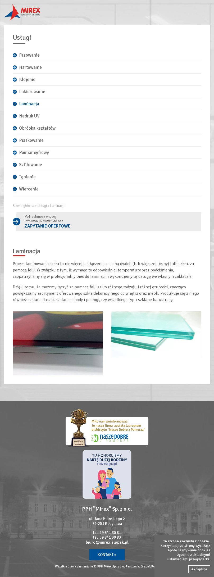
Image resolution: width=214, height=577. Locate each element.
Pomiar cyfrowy (34, 152)
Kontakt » (107, 554)
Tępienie (27, 177)
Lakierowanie (32, 91)
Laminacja (29, 104)
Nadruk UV (29, 116)
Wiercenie (29, 189)
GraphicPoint (149, 567)
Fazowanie (29, 55)
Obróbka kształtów (37, 128)
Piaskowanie (31, 140)
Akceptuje (199, 569)
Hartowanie (30, 67)
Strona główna (23, 206)
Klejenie (27, 79)
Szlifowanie (30, 164)
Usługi (42, 206)
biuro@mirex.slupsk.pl (107, 542)
